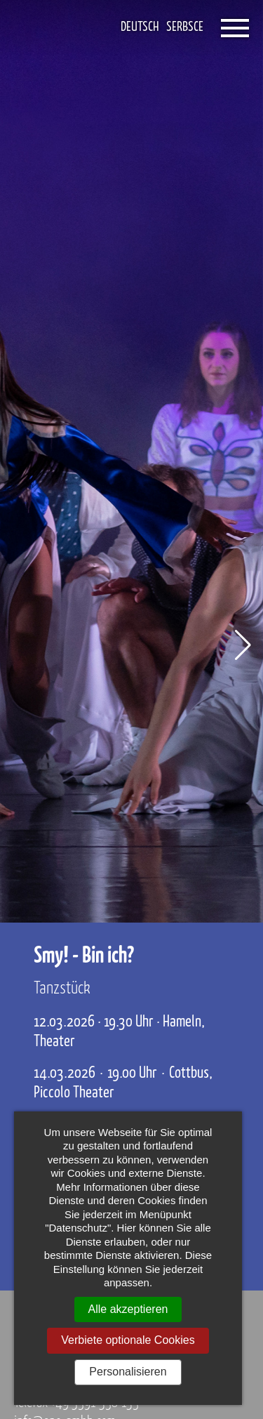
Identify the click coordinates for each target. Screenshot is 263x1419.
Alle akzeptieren (128, 1309)
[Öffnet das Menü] (235, 28)
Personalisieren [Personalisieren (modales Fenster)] (127, 1372)
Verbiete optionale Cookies (127, 1340)
